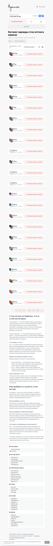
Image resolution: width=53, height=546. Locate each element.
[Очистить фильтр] (10, 41)
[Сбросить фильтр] (20, 41)
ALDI (12, 520)
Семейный (13, 464)
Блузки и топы (14, 474)
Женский (13, 459)
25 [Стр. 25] (33, 310)
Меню (26, 26)
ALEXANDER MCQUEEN (16, 522)
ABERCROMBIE (14, 516)
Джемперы (14, 479)
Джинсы (13, 481)
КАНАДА (13, 509)
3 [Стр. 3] (20, 310)
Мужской (13, 462)
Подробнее (37, 536)
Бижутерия (13, 472)
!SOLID (12, 515)
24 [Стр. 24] (29, 310)
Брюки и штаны (14, 476)
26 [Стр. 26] (37, 310)
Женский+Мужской (15, 461)
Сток (12, 451)
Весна (12, 487)
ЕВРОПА (13, 504)
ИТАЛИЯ (13, 507)
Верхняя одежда (15, 477)
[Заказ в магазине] (30, 47)
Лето (12, 492)
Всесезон (13, 488)
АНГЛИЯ (13, 498)
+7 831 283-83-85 (15, 16)
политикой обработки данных (33, 541)
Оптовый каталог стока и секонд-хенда (24, 37)
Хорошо (47, 542)
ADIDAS (13, 518)
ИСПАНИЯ (13, 505)
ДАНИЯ (13, 502)
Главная (10, 37)
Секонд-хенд (14, 449)
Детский (13, 457)
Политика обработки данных (17, 537)
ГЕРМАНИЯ (13, 500)
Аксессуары (14, 470)
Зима (12, 490)
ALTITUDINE (14, 524)
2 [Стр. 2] (16, 310)
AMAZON (13, 525)
